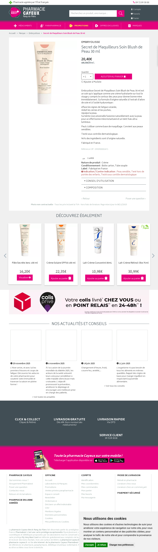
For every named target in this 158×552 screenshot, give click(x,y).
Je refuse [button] (101, 545)
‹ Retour (85, 200)
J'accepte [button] (89, 545)
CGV (47, 496)
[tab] (113, 182)
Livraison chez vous (126, 472)
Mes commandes (89, 475)
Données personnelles (56, 503)
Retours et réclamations (20, 482)
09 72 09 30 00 (133, 417)
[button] (87, 77)
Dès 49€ (61, 418)
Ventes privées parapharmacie (59, 479)
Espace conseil (52, 482)
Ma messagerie (88, 486)
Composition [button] (93, 189)
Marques (135, 27)
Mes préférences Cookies (57, 510)
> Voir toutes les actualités (43, 398)
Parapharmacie (51, 27)
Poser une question (18, 475)
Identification (87, 468)
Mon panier (86, 479)
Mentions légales (53, 500)
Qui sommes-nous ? (18, 468)
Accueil (12, 34)
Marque (22, 34)
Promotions (79, 27)
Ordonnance (51, 489)
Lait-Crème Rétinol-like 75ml (133, 264)
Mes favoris (86, 482)
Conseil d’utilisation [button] (99, 182)
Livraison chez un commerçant (132, 475)
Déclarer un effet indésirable (58, 493)
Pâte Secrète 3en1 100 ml (25, 264)
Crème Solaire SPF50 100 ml (61, 264)
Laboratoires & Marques (56, 472)
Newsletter (50, 486)
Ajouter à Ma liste (91, 83)
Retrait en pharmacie (127, 468)
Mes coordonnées (90, 472)
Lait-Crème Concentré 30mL (97, 264)
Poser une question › (136, 199)
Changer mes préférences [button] (121, 545)
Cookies (49, 507)
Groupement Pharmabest (21, 472)
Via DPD (97, 417)
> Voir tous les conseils (114, 387)
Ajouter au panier (113, 78)
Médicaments (23, 27)
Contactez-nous (16, 479)
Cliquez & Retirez (25, 417)
